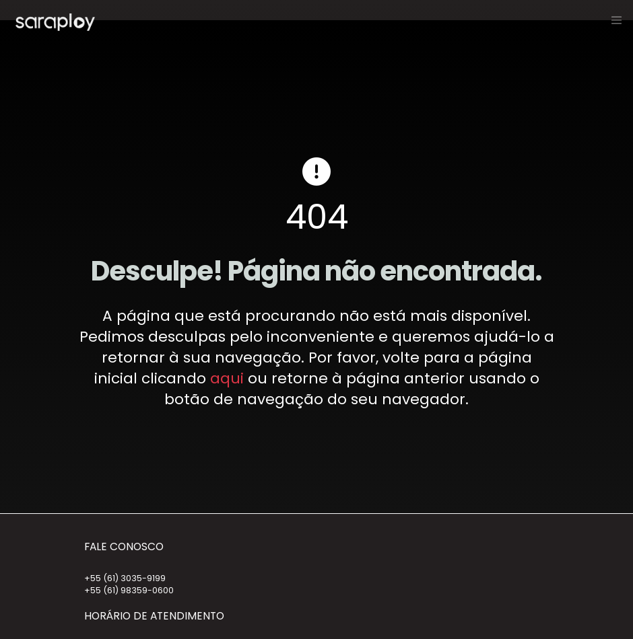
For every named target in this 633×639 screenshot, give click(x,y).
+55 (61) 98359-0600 (129, 590)
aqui (227, 378)
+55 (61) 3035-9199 (125, 578)
